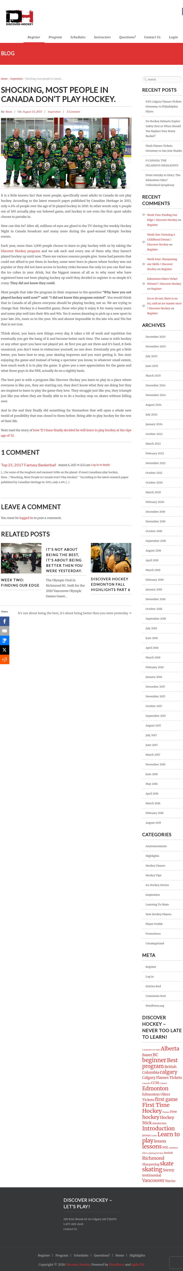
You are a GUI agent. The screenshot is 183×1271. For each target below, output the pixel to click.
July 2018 (151, 628)
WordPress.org (155, 1005)
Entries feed (153, 986)
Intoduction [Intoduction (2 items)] (159, 1123)
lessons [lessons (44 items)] (152, 1146)
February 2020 (155, 502)
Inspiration (16, 78)
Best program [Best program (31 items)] (160, 1063)
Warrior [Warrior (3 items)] (170, 1181)
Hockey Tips (153, 875)
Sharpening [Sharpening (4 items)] (150, 1164)
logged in (26, 518)
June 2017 (152, 745)
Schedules (78, 37)
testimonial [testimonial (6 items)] (151, 1175)
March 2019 (153, 570)
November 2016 (155, 764)
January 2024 (154, 424)
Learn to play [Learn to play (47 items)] (161, 1137)
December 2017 (155, 686)
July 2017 (151, 735)
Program (55, 37)
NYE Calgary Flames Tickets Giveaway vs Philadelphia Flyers (163, 106)
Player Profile (154, 924)
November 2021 (155, 463)
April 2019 (152, 560)
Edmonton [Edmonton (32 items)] (155, 1088)
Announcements (156, 846)
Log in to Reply (100, 465)
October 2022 (154, 434)
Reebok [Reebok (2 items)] (168, 1153)
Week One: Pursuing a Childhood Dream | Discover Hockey (161, 239)
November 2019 (155, 521)
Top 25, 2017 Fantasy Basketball (28, 465)
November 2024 (156, 395)
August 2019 (153, 550)
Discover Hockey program (20, 251)
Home (4, 78)
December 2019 (155, 511)
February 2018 (155, 667)
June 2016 (152, 774)
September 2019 (156, 541)
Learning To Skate (157, 904)
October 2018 (154, 609)
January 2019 (154, 589)
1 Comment (73, 111)
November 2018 (155, 599)
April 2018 (152, 648)
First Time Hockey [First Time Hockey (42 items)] (156, 1108)
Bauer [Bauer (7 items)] (147, 1055)
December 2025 (156, 336)
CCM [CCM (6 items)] (155, 1083)
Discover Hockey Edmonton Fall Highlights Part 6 (110, 584)
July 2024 (151, 414)
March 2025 (153, 375)
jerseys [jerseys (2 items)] (146, 1135)
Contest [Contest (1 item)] (163, 1083)
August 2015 (153, 822)
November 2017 (155, 696)
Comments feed (156, 996)
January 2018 (154, 677)
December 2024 (156, 385)
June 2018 (152, 638)
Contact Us (152, 37)
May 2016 (152, 784)
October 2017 (154, 706)
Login (173, 37)
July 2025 (151, 356)
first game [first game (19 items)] (166, 1099)
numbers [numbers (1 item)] (173, 1148)
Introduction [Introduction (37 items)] (158, 1128)
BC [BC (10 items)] (155, 1054)
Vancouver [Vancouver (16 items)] (153, 1180)
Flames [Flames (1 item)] (166, 1112)
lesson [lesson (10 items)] (160, 1141)
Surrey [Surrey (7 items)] (168, 1170)
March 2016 (153, 803)
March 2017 (153, 754)
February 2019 (155, 579)
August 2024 (154, 405)
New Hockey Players (158, 914)
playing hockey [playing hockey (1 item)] (156, 1153)
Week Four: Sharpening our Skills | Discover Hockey (162, 264)
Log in (150, 976)
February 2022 (155, 453)
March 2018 (153, 657)
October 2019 (154, 531)
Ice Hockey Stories (157, 885)
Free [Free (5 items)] (173, 1112)
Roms (9, 111)
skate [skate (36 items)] (166, 1163)
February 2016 (155, 813)
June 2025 (152, 366)
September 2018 (156, 618)
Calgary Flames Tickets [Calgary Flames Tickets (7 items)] (162, 1077)
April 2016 (152, 793)
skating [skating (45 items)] (152, 1169)
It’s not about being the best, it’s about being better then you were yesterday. (64, 560)
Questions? (127, 37)
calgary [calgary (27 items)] (168, 1072)
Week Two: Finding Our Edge (20, 582)
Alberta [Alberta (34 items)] (170, 1048)
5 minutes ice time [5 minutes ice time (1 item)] (151, 1050)
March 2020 (153, 492)
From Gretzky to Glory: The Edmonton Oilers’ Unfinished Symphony (163, 180)
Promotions (153, 933)
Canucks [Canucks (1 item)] (146, 1083)
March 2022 (153, 443)
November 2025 (156, 346)
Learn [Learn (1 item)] (154, 1135)
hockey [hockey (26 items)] (150, 1117)
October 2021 (154, 473)
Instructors (102, 37)
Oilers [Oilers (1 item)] (145, 1153)
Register (34, 37)
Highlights (152, 856)
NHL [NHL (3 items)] (165, 1147)
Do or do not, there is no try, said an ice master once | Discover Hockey (164, 303)
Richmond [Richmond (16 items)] (153, 1158)
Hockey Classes (155, 865)
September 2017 (156, 716)
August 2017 (153, 725)
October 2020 (154, 482)
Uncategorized (155, 943)
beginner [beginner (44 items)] (154, 1060)
